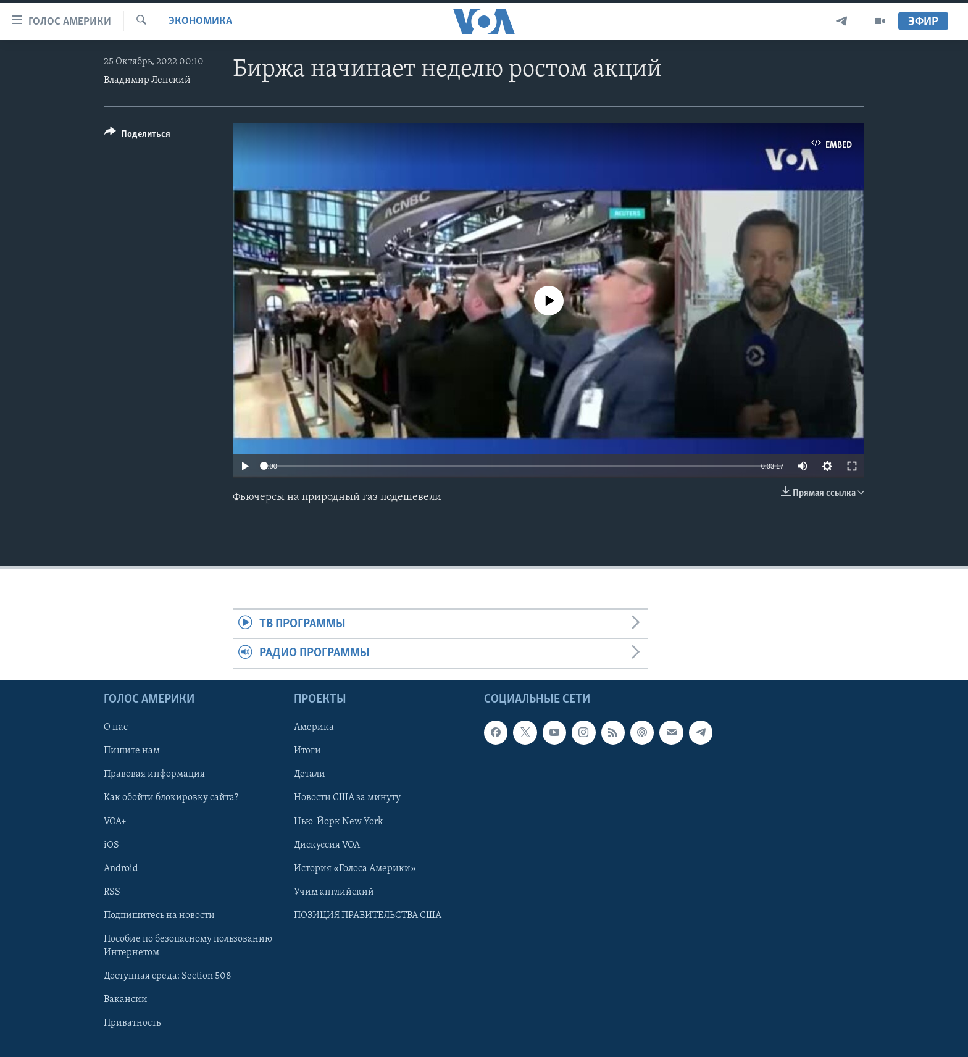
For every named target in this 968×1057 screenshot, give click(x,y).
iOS (111, 845)
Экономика (200, 21)
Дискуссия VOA (327, 845)
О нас (116, 727)
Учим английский (334, 891)
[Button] (137, 136)
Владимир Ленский (147, 80)
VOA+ (115, 821)
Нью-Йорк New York (338, 821)
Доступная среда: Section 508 (168, 976)
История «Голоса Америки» (355, 868)
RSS (112, 891)
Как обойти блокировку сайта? (171, 798)
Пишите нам (132, 751)
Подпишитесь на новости (159, 915)
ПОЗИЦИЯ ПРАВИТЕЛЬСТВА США (367, 915)
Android (121, 868)
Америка (314, 727)
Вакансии (126, 1000)
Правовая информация (154, 774)
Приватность (132, 1023)
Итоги (307, 751)
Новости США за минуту (347, 798)
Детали (309, 774)
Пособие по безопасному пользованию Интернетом (188, 945)
